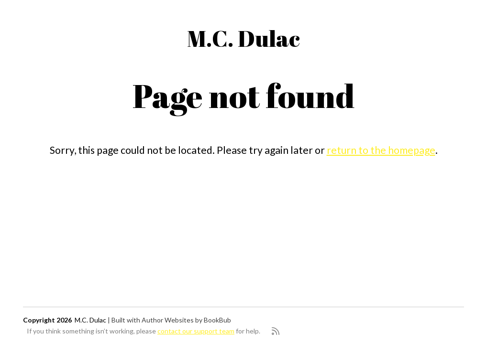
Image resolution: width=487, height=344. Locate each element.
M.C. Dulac (243, 38)
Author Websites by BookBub (186, 320)
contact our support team (195, 331)
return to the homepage (381, 150)
